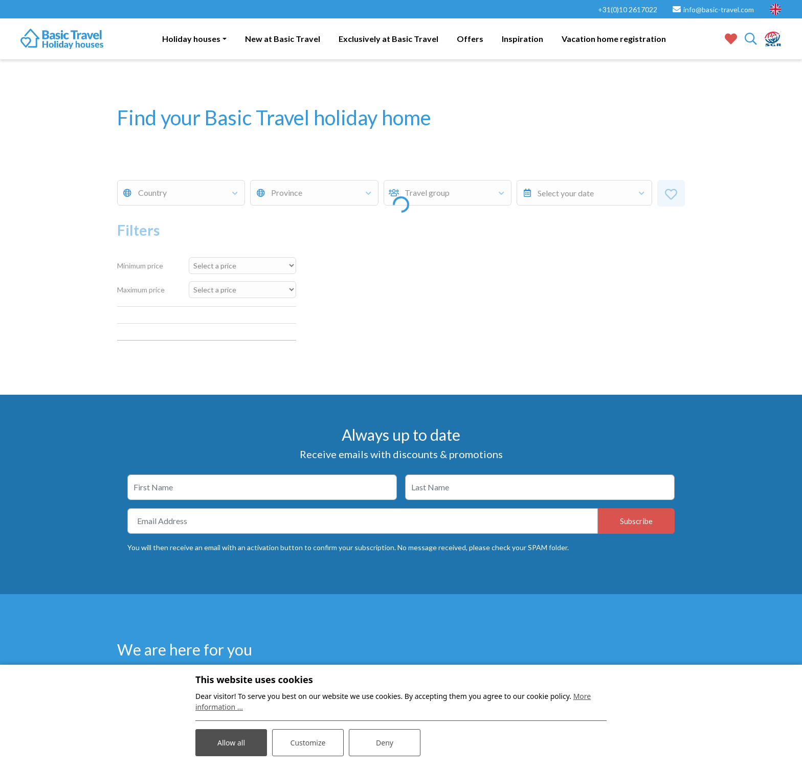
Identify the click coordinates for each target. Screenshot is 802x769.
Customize (308, 743)
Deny (384, 743)
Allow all (231, 743)
